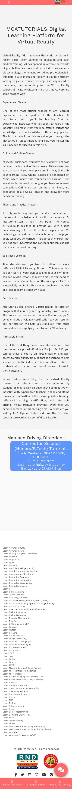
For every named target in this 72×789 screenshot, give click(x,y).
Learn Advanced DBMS (14, 548)
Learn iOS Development (15, 647)
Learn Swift (8, 718)
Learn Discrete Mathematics (17, 618)
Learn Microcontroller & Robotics (19, 671)
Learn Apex (8, 562)
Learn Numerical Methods (16, 685)
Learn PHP (8, 700)
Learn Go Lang (10, 633)
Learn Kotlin (9, 659)
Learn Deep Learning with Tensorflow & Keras (26, 609)
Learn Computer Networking (17, 580)
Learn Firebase (10, 627)
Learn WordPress (11, 732)
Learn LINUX (9, 665)
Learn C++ (8, 589)
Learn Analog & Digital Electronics (20, 554)
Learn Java (8, 656)
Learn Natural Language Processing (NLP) (23, 677)
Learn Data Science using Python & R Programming (28, 603)
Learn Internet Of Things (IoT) (17, 641)
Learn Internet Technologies (17, 644)
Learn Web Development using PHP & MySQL (25, 726)
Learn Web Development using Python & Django (27, 729)
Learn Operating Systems (15, 691)
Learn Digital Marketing (14, 615)
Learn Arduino (10, 565)
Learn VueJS (9, 723)
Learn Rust (8, 709)
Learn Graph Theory (13, 636)
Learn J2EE (8, 653)
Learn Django (9, 621)
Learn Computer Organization (17, 583)
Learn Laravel (9, 662)
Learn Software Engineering (16, 715)
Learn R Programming (13, 706)
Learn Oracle (9, 697)
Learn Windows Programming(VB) (19, 735)
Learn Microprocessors (14, 674)
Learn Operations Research (16, 694)
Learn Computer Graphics (16, 577)
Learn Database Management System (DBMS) (25, 600)
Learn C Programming (13, 592)
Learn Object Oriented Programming (21, 688)
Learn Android (10, 557)
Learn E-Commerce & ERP (16, 624)
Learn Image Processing (15, 639)
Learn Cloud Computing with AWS (20, 571)
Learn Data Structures (14, 606)
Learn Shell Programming (15, 712)
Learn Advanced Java (13, 551)
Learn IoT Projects (12, 650)
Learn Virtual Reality (13, 721)
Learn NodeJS (10, 682)
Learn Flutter (9, 630)
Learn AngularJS (11, 559)
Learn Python (9, 703)
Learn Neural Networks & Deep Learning (23, 680)
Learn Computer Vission (15, 586)
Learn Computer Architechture (18, 574)
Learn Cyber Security (13, 595)
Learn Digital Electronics (15, 612)
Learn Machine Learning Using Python (22, 668)
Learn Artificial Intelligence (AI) (18, 568)
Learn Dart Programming (15, 598)
